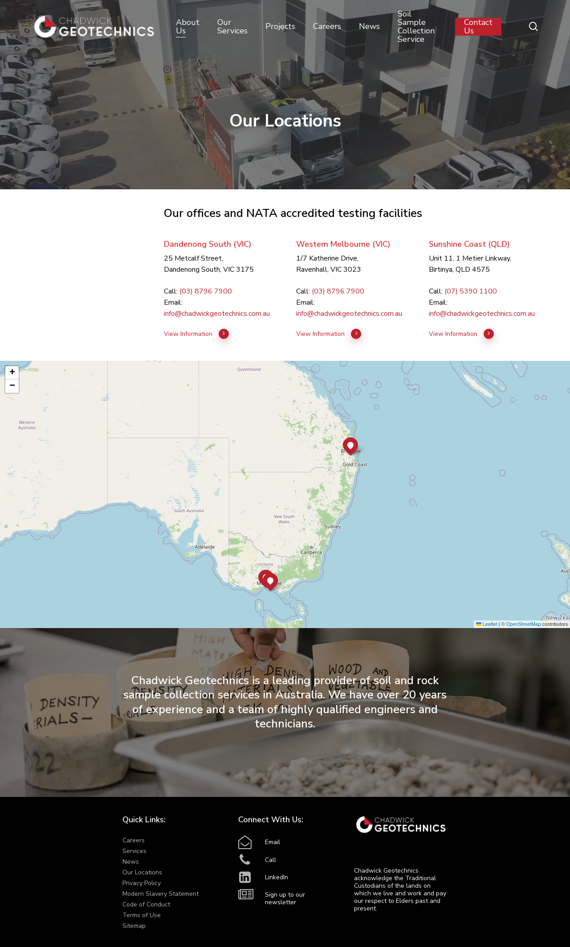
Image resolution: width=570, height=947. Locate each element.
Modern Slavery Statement (160, 894)
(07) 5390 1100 (470, 291)
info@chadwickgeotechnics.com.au (217, 313)
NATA (261, 213)
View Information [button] (196, 334)
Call (270, 860)
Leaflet (486, 624)
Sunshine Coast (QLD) (469, 244)
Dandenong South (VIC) (208, 244)
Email (272, 842)
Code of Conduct (146, 904)
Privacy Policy (141, 883)
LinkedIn (276, 877)
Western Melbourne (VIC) (343, 244)
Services (134, 851)
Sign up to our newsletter (285, 898)
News (130, 861)
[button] (270, 580)
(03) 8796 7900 (205, 291)
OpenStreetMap (523, 624)
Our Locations (142, 872)
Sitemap (134, 926)
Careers (133, 840)
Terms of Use (141, 915)
